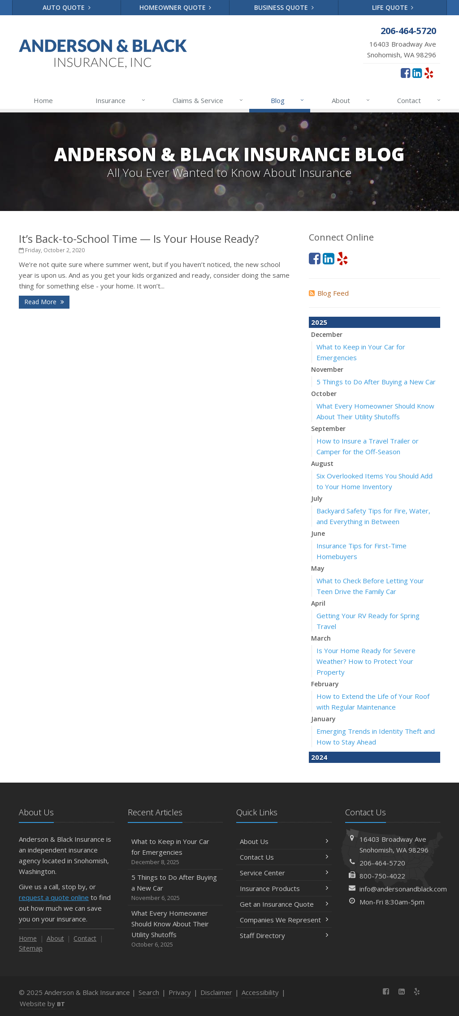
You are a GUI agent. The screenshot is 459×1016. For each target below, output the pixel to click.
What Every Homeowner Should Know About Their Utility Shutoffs (175, 928)
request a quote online (54, 897)
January (323, 719)
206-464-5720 (382, 862)
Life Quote (393, 7)
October (324, 393)
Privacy (180, 992)
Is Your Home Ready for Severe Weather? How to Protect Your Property (366, 661)
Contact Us (284, 856)
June (318, 533)
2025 (319, 322)
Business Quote (284, 7)
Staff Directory (284, 935)
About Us (284, 841)
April (318, 603)
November (327, 369)
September (328, 428)
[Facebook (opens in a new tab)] (405, 72)
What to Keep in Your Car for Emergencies (175, 852)
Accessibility (260, 992)
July (317, 498)
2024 (319, 757)
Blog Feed (329, 292)
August (322, 463)
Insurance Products (284, 888)
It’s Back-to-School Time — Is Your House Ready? (139, 238)
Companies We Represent (284, 919)
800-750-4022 (382, 875)
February (325, 684)
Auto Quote (67, 7)
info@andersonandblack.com (403, 888)
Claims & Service (208, 100)
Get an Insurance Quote (284, 904)
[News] (432, 991)
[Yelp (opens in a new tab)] (428, 72)
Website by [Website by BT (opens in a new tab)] (42, 1003)
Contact (419, 100)
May (318, 568)
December (326, 334)
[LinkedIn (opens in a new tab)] (417, 72)
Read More (44, 301)
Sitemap (31, 948)
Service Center (284, 872)
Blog (288, 100)
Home (43, 100)
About (351, 100)
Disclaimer (216, 992)
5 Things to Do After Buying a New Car (376, 381)
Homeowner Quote (175, 7)
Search (149, 992)
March (321, 638)
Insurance (120, 100)
